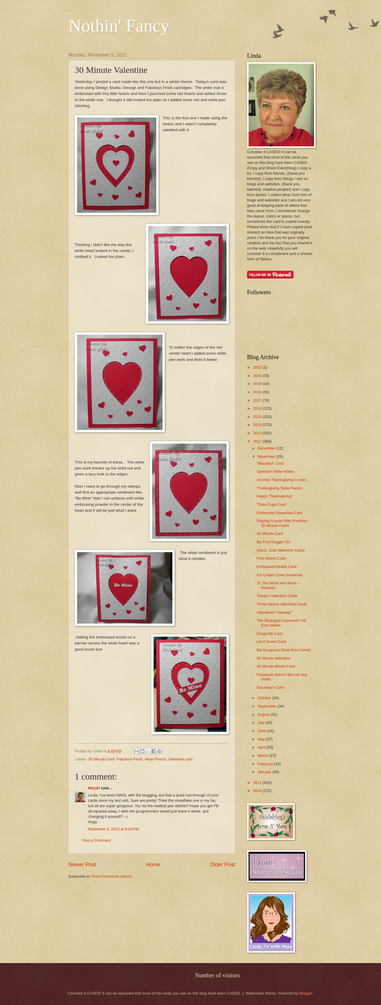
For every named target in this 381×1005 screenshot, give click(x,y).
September (267, 706)
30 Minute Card (101, 759)
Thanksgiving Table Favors (279, 488)
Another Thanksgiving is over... (283, 480)
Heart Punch (155, 759)
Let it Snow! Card (271, 641)
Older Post (222, 865)
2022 (258, 367)
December (266, 448)
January (264, 772)
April (261, 747)
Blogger (305, 993)
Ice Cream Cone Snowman (280, 575)
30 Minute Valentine (273, 658)
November (266, 456)
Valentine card (180, 759)
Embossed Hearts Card (276, 566)
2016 (258, 408)
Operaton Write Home (275, 471)
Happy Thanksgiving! (274, 496)
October (264, 698)
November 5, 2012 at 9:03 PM (113, 829)
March (263, 755)
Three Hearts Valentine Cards (282, 604)
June (262, 731)
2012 (258, 441)
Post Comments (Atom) (112, 876)
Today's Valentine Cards (277, 596)
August (264, 714)
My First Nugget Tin (273, 542)
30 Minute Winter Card (276, 666)
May (261, 739)
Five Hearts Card (271, 558)
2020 (258, 375)
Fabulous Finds (129, 759)
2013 (258, 433)
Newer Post (82, 865)
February (265, 764)
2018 (258, 392)
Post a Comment (96, 840)
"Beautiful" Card (270, 463)
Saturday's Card (270, 687)
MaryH (94, 788)
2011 (258, 782)
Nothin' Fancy (118, 25)
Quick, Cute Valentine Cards (281, 550)
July (261, 722)
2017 (258, 400)
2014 (258, 424)
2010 (258, 790)
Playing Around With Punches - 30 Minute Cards (283, 523)
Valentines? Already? (274, 612)
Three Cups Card (271, 504)
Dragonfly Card (269, 633)
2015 (258, 416)
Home (153, 865)
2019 (258, 383)
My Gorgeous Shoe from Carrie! (284, 650)
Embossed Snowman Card (279, 513)
